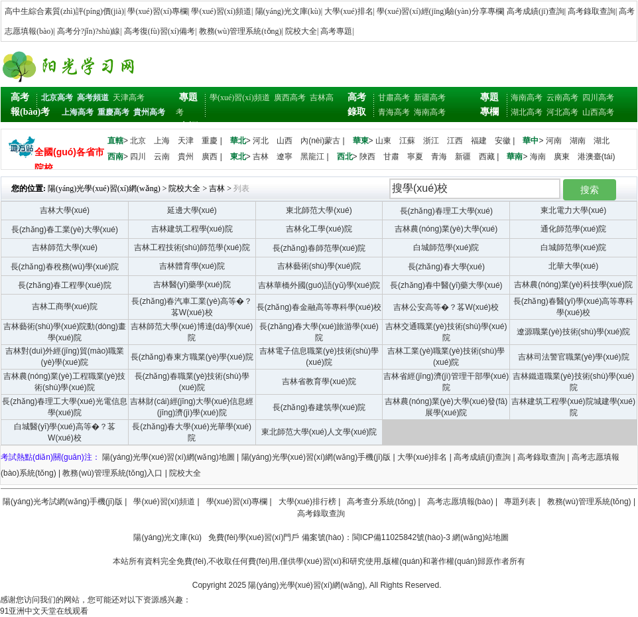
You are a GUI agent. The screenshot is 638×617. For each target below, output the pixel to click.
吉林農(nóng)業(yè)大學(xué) (446, 229)
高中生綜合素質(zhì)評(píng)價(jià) (64, 11)
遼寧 (284, 156)
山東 (383, 140)
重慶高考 (113, 112)
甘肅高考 (394, 97)
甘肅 (391, 156)
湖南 (578, 140)
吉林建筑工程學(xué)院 (192, 229)
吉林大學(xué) (65, 210)
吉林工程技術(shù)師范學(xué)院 (192, 247)
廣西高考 (290, 97)
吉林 (261, 156)
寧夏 (415, 156)
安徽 (503, 140)
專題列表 (520, 501)
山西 (284, 140)
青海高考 (394, 112)
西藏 (487, 156)
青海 (439, 156)
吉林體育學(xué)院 (192, 266)
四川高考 (598, 97)
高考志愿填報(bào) (460, 501)
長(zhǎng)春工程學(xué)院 (64, 285)
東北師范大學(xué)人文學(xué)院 (319, 432)
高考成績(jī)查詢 (535, 11)
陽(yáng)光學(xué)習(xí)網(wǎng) (104, 188)
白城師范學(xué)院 (446, 247)
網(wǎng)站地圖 (480, 537)
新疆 (463, 156)
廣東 (562, 156)
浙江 (431, 140)
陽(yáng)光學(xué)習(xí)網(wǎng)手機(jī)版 (316, 457)
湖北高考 (526, 112)
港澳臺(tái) (596, 156)
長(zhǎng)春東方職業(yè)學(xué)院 (192, 357)
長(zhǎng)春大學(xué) (446, 266)
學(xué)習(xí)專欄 (157, 11)
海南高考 (430, 112)
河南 (554, 140)
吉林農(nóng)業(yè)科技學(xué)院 (573, 284)
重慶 (210, 140)
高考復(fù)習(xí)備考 (159, 31)
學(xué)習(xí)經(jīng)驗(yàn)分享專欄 (440, 11)
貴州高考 (149, 112)
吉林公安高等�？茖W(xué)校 (446, 307)
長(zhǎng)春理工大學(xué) (446, 211)
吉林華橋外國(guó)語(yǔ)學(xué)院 (319, 285)
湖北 (601, 140)
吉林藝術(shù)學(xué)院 (319, 266)
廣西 (210, 156)
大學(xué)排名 (348, 11)
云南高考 (562, 97)
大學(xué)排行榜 (307, 501)
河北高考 (562, 112)
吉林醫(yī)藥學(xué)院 (192, 284)
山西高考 (598, 112)
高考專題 (336, 31)
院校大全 (301, 31)
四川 (138, 156)
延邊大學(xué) (192, 210)
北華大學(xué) (573, 266)
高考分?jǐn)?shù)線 (89, 31)
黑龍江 (312, 156)
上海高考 (78, 112)
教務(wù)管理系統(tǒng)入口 (112, 473)
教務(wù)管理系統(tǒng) (240, 31)
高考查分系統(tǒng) (381, 501)
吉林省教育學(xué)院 (318, 381)
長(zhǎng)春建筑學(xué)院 (319, 407)
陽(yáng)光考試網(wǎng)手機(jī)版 (63, 501)
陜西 (367, 156)
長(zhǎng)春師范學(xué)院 (319, 248)
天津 (186, 140)
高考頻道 (93, 97)
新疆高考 (430, 97)
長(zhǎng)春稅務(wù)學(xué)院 (65, 266)
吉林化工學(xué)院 (318, 229)
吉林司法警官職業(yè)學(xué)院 (573, 357)
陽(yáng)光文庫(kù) (288, 11)
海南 (538, 156)
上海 (162, 140)
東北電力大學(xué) (573, 210)
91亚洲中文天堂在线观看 (44, 611)
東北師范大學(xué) (318, 210)
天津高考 (129, 97)
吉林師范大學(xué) (64, 247)
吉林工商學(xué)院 (64, 306)
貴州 (186, 156)
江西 (455, 140)
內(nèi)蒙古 (320, 140)
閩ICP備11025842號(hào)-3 (401, 537)
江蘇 (407, 140)
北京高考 (57, 97)
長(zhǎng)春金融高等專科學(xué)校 (319, 307)
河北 (261, 140)
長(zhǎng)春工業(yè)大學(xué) (64, 229)
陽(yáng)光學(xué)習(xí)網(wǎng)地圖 (168, 457)
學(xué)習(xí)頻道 (221, 11)
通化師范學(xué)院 (573, 229)
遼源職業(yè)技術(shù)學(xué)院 (573, 331)
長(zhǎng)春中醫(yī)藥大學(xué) (446, 285)
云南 (162, 156)
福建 (479, 140)
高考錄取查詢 (591, 11)
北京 (138, 140)
